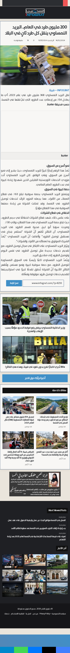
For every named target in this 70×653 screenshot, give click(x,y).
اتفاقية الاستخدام (17, 613)
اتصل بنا (28, 613)
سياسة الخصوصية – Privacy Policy (53, 613)
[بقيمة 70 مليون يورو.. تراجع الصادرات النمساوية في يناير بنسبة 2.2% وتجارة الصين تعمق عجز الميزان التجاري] (57, 588)
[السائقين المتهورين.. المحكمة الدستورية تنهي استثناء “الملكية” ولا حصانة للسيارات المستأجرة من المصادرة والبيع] (12, 575)
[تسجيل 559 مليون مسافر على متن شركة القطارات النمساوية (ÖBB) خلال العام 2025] (18, 405)
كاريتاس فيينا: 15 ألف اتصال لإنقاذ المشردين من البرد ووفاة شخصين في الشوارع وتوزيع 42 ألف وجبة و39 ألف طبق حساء (18, 456)
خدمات (6, 613)
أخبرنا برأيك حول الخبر (35, 378)
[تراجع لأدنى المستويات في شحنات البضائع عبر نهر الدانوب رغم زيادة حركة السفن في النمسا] (52, 405)
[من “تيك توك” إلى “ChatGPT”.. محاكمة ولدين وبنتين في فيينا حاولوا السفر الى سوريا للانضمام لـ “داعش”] (57, 576)
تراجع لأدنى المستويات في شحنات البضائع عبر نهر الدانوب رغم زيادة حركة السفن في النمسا (52, 420)
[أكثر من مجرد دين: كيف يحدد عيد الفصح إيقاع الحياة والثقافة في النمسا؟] (52, 440)
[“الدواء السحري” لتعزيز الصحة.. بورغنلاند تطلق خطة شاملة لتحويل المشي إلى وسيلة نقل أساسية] (34, 560)
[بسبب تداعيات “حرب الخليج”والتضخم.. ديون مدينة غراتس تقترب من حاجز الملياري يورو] (12, 561)
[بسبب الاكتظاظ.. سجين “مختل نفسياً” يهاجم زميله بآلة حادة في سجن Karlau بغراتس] (12, 590)
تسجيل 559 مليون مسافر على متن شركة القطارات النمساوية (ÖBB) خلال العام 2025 (19, 420)
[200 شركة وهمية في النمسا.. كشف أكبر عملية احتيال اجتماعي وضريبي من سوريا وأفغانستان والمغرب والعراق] (34, 576)
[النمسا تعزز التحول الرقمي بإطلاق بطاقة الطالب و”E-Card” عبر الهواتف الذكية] (34, 588)
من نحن (35, 613)
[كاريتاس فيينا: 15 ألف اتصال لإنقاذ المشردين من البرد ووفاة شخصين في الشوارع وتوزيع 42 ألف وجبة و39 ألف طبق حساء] (18, 440)
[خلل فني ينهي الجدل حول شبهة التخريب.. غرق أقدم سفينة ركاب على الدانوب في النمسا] (57, 561)
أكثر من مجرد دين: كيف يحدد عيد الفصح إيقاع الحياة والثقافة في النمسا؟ (52, 453)
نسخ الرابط (14, 283)
